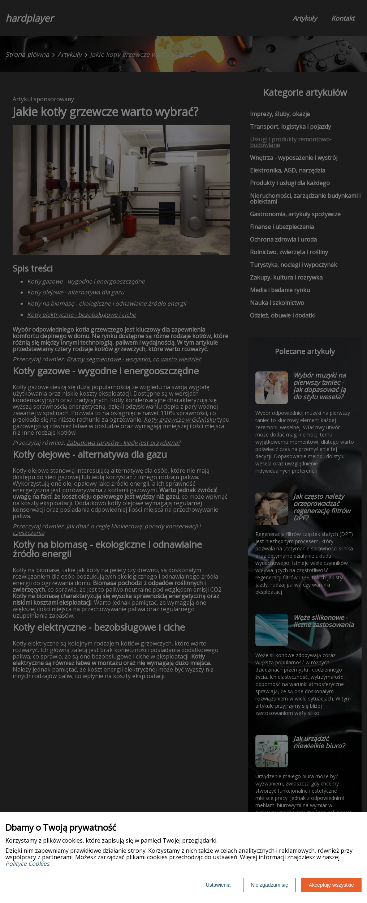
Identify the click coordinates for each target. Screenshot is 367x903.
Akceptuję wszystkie (331, 885)
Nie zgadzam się (269, 885)
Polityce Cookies (27, 864)
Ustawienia (218, 885)
